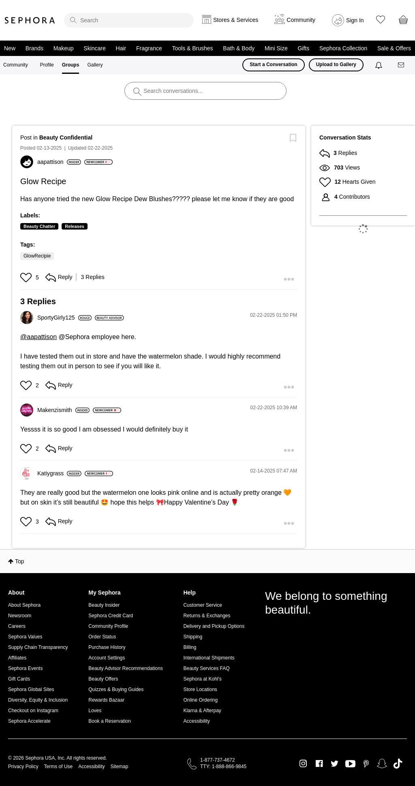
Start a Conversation (273, 64)
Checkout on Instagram (33, 710)
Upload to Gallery (336, 64)
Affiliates (17, 658)
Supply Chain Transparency (38, 647)
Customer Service (202, 605)
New (9, 48)
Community (15, 65)
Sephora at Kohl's (202, 679)
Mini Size (276, 48)
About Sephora (24, 605)
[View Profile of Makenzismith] (63, 410)
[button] (27, 277)
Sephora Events (25, 668)
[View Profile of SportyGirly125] (64, 317)
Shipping (192, 637)
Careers (17, 626)
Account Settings (106, 658)
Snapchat (382, 764)
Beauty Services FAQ (206, 668)
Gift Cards (19, 679)
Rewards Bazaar (106, 700)
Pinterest (366, 764)
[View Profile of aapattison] (59, 161)
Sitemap (119, 766)
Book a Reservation (109, 721)
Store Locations (200, 689)
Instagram (303, 764)
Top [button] (19, 561)
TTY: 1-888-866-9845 (223, 766)
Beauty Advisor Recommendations (125, 668)
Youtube (350, 764)
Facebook (319, 764)
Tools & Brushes (192, 48)
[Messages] (402, 65)
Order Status (102, 637)
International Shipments (208, 658)
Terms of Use (58, 766)
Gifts (303, 48)
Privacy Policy (23, 766)
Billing (189, 647)
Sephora (30, 20)
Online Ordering (200, 700)
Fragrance (149, 48)
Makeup (63, 48)
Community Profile (108, 626)
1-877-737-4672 (217, 760)
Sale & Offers (394, 48)
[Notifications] (379, 65)
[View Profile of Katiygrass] (59, 473)
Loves (94, 710)
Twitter (334, 764)
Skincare (94, 48)
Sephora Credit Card (110, 615)
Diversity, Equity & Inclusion (38, 700)
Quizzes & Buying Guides (115, 689)
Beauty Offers (103, 679)
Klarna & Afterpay (202, 710)
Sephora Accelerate (29, 721)
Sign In (355, 20)
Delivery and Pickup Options (213, 626)
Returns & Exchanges (206, 615)
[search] (129, 20)
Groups (70, 65)
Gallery (95, 65)
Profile (47, 65)
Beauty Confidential (65, 137)
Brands (34, 48)
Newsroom (19, 615)
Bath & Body (239, 48)
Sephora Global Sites (31, 689)
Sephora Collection (343, 48)
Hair (121, 48)
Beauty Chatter (39, 226)
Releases (74, 226)
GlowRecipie (37, 256)
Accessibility (196, 721)
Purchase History (106, 647)
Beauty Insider (104, 605)
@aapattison (38, 336)
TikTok (398, 764)
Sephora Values (25, 637)
